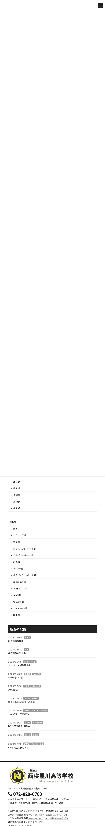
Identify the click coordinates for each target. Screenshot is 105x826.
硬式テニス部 (19, 582)
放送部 (16, 482)
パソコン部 (36, 686)
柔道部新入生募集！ (17, 653)
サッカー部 (18, 568)
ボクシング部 (19, 535)
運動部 (13, 522)
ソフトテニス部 (20, 588)
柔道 (15, 529)
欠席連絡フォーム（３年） (56, 818)
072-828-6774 (36, 822)
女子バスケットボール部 (24, 549)
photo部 (36, 674)
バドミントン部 (20, 608)
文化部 (27, 674)
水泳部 (16, 562)
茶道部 (16, 508)
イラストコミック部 (39, 710)
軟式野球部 (18, 602)
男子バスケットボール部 (24, 575)
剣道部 (16, 542)
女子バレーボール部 (23, 555)
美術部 (16, 502)
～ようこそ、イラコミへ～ (19, 714)
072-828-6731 (35, 818)
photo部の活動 (15, 677)
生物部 (16, 495)
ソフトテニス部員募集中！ (20, 665)
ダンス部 (17, 595)
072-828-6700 (27, 793)
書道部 (16, 488)
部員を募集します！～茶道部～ (22, 702)
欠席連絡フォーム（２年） (57, 814)
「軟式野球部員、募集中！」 (20, 726)
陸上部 (16, 615)
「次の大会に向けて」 (18, 747)
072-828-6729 (35, 811)
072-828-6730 (36, 814)
